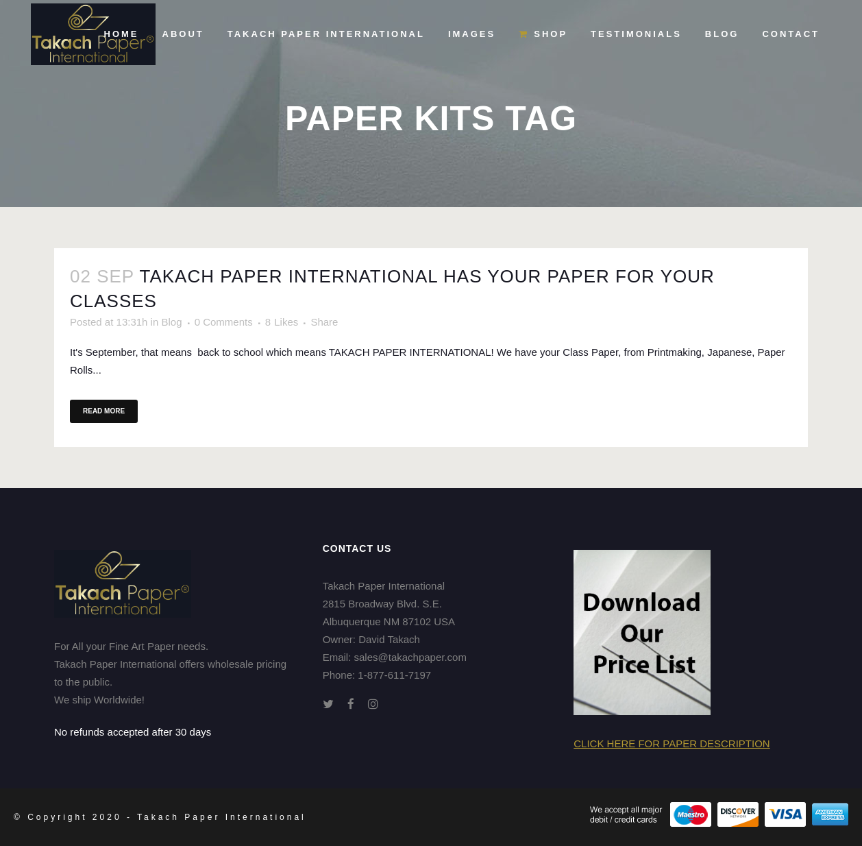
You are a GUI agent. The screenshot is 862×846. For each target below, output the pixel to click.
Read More (104, 411)
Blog (171, 322)
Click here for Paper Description (671, 743)
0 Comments (224, 322)
